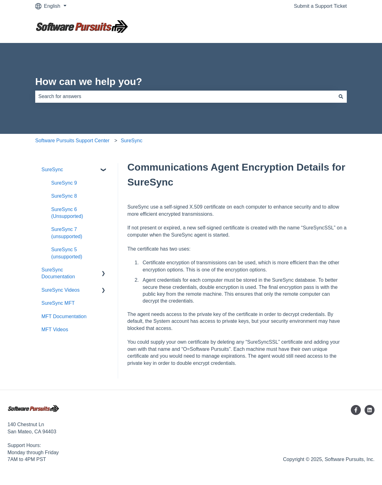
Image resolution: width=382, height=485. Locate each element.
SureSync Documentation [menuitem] (58, 273)
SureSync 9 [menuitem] (64, 183)
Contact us (329, 27)
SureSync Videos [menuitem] (60, 290)
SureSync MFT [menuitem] (58, 303)
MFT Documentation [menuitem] (64, 316)
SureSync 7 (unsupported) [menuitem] (66, 233)
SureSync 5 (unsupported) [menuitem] (66, 253)
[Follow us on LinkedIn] (370, 410)
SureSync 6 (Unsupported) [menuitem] (67, 213)
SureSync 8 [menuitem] (64, 196)
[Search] (341, 96)
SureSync (131, 140)
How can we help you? (88, 81)
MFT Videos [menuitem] (54, 329)
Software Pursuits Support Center (72, 140)
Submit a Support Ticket (320, 6)
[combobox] (185, 96)
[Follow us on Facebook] (356, 410)
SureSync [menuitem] (52, 169)
